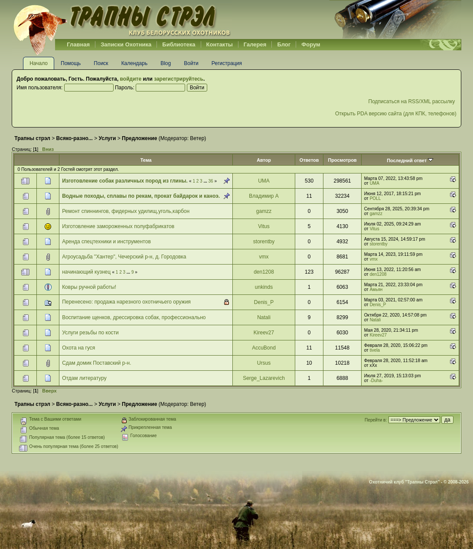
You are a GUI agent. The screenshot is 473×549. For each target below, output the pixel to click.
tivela (375, 350)
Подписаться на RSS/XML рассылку (413, 101)
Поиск (101, 63)
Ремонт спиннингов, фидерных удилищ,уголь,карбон (125, 211)
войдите (130, 79)
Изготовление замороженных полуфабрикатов (118, 226)
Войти (191, 63)
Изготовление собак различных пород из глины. (125, 181)
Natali (264, 317)
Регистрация (227, 63)
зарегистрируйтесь (178, 79)
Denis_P (264, 302)
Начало (38, 63)
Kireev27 (264, 333)
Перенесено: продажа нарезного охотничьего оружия (126, 302)
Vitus (263, 226)
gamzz (263, 211)
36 (211, 181)
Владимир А (263, 196)
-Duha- (376, 380)
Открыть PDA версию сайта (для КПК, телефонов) (396, 114)
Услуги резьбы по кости (90, 333)
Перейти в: (376, 420)
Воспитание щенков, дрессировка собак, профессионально (134, 317)
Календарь (134, 63)
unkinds (264, 287)
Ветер (197, 138)
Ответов (309, 160)
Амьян (376, 289)
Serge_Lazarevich (264, 378)
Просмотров (342, 160)
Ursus (264, 363)
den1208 (264, 272)
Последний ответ (410, 160)
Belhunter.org (122, 19)
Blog (165, 63)
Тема (146, 160)
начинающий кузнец (86, 272)
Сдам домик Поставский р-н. (96, 363)
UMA (264, 181)
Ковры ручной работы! (89, 287)
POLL (375, 198)
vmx (264, 257)
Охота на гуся (78, 348)
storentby (263, 242)
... (205, 181)
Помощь (71, 63)
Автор (264, 160)
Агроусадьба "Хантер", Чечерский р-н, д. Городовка (124, 257)
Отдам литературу (84, 378)
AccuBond (264, 348)
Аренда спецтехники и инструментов (106, 242)
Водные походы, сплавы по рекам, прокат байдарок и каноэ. (141, 196)
